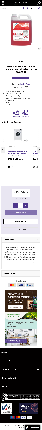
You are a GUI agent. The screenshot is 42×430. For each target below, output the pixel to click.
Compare (21, 229)
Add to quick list (21, 222)
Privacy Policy (16, 425)
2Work (20, 61)
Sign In (32, 8)
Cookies (6, 425)
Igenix (35, 146)
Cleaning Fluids (24, 84)
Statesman (12, 146)
